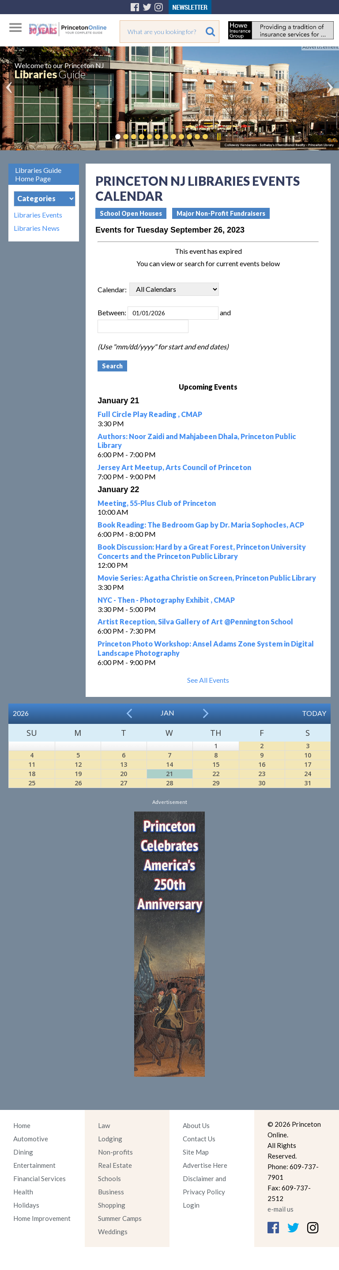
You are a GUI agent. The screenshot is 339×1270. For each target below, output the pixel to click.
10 (307, 755)
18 (31, 773)
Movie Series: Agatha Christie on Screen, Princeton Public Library (207, 578)
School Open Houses (131, 213)
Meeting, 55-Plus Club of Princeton (157, 503)
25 (31, 783)
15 (215, 764)
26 (78, 783)
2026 (21, 713)
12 (78, 764)
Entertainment (34, 1165)
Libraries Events (38, 215)
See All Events (208, 680)
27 (123, 783)
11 (31, 764)
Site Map (196, 1152)
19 (78, 773)
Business (111, 1192)
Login (191, 1205)
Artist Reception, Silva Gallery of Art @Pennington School (195, 621)
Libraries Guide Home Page (38, 174)
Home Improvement (42, 1218)
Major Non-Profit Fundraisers (221, 213)
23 (261, 773)
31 (307, 783)
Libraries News (37, 228)
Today (314, 713)
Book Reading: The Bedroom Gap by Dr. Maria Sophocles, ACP (201, 524)
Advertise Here (205, 1165)
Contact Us (199, 1139)
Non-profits (115, 1152)
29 (215, 783)
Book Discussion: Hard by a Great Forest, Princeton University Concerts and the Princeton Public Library (202, 551)
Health (23, 1192)
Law (104, 1125)
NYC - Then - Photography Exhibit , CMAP (166, 600)
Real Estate (115, 1165)
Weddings (113, 1232)
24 (307, 773)
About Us (196, 1125)
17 (307, 764)
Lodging (110, 1139)
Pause (218, 137)
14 (169, 764)
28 (169, 783)
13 (123, 764)
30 (261, 783)
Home (21, 1125)
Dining (23, 1152)
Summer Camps (120, 1218)
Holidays (26, 1205)
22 (215, 773)
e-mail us (280, 1209)
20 (123, 773)
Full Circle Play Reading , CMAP (150, 414)
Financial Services (39, 1178)
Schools (109, 1178)
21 (169, 773)
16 (261, 764)
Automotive (30, 1139)
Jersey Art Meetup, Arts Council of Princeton (174, 467)
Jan (167, 712)
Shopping (111, 1205)
